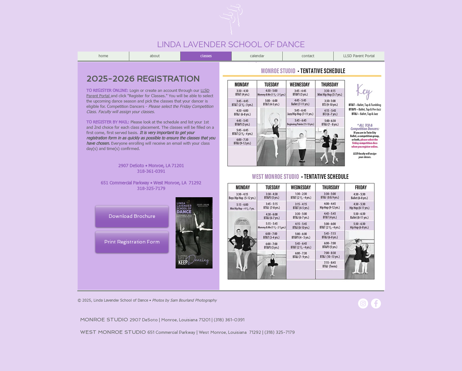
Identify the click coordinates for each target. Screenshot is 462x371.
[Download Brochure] (131, 216)
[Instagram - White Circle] (363, 303)
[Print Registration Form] (131, 242)
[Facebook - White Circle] (376, 303)
